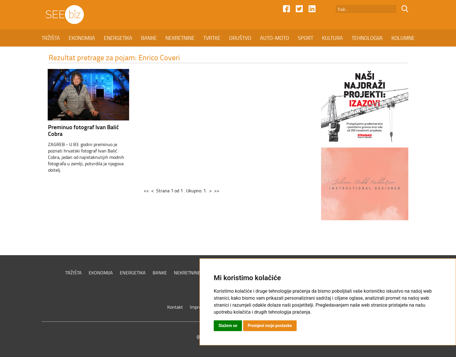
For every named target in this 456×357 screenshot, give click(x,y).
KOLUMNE (403, 37)
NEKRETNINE (180, 37)
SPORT (305, 37)
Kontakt (175, 307)
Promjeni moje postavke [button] (270, 325)
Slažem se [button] (227, 325)
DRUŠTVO (240, 37)
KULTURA (332, 37)
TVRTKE (211, 37)
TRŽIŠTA (51, 37)
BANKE (149, 37)
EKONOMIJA (82, 37)
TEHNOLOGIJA (367, 37)
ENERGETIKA (118, 37)
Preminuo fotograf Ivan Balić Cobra (83, 130)
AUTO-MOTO (274, 37)
